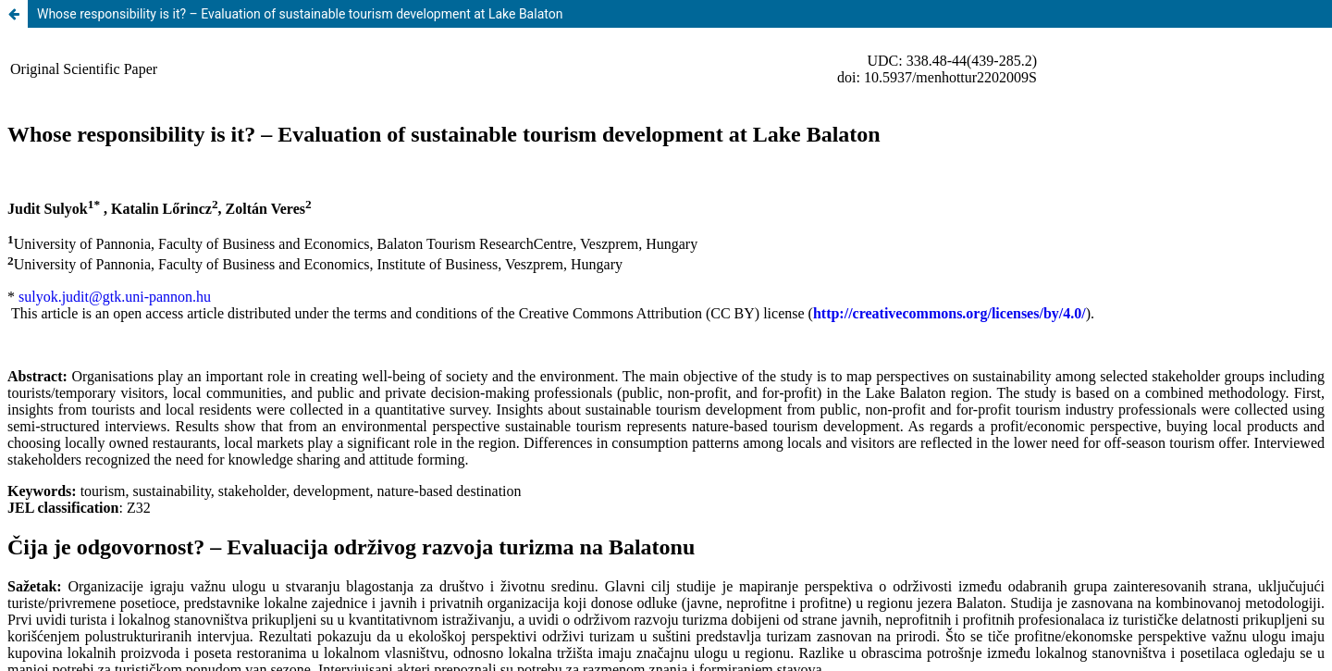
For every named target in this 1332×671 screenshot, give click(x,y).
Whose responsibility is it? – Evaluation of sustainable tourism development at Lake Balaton (299, 13)
